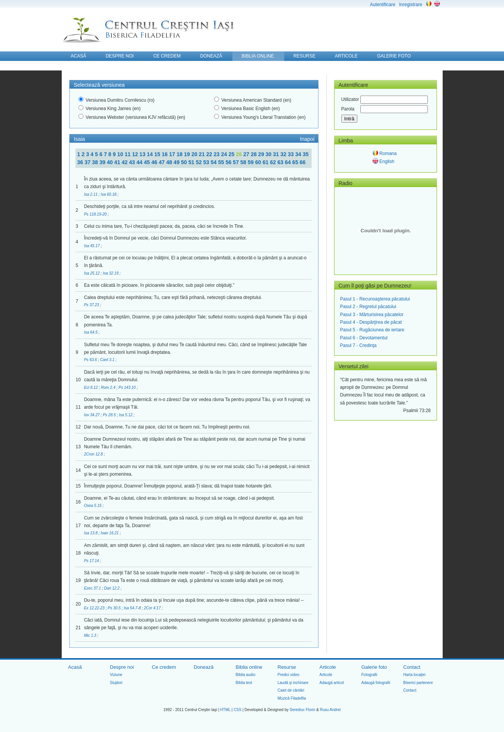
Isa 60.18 (109, 194)
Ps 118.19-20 (95, 214)
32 (284, 154)
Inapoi (307, 139)
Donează (204, 667)
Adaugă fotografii (376, 683)
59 (251, 162)
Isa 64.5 (91, 332)
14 (150, 154)
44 (140, 162)
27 (247, 154)
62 (273, 162)
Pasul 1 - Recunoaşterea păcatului (375, 299)
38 (95, 162)
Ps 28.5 (110, 415)
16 (165, 154)
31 (276, 154)
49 (177, 162)
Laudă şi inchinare (293, 683)
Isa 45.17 (92, 246)
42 (125, 162)
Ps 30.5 (115, 608)
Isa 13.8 (91, 533)
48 (169, 162)
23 (217, 154)
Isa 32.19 (111, 273)
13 (143, 154)
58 (244, 162)
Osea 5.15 (93, 505)
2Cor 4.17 (153, 608)
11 (128, 154)
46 (154, 162)
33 (291, 154)
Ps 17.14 (92, 561)
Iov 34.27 (92, 415)
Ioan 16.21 (110, 533)
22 (209, 154)
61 (266, 162)
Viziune (116, 675)
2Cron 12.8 (94, 454)
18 (180, 154)
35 (305, 154)
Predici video (288, 675)
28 (254, 154)
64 (288, 162)
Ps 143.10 (127, 387)
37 (88, 162)
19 (187, 154)
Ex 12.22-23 (95, 608)
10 (121, 154)
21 (202, 154)
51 (192, 162)
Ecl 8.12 (91, 387)
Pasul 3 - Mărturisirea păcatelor (372, 314)
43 (132, 162)
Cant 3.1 (108, 360)
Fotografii (370, 675)
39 (103, 162)
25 (232, 154)
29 (262, 154)
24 (224, 154)
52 (199, 162)
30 (269, 154)
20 (194, 154)
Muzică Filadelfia (292, 698)
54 (214, 162)
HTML (225, 710)
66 (303, 162)
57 (236, 162)
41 (118, 162)
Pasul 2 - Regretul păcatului (368, 306)
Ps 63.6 (91, 360)
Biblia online (249, 667)
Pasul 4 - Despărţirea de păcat (371, 322)
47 (162, 162)
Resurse (287, 667)
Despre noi (122, 667)
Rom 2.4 (109, 387)
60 (258, 162)
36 (81, 162)
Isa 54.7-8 (133, 608)
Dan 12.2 (112, 588)
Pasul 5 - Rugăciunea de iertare (372, 329)
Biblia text (244, 683)
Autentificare (382, 4)
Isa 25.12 (92, 273)
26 (239, 154)
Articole (328, 667)
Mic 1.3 (90, 635)
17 (172, 154)
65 (295, 162)
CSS (238, 710)
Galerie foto (374, 667)
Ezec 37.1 (93, 588)
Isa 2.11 (91, 194)
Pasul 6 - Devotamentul (364, 337)
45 (147, 162)
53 (206, 162)
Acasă (75, 667)
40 (110, 162)
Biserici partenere (418, 683)
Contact (412, 667)
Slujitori (116, 683)
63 (281, 162)
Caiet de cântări (291, 690)
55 (221, 162)
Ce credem (164, 667)
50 (184, 162)
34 (298, 154)
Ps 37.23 (92, 305)
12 (135, 154)
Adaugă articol (332, 683)
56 (229, 162)
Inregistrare (410, 4)
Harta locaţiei (414, 675)
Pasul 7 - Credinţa (358, 345)
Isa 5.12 (126, 415)
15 (158, 154)
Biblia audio (246, 675)
